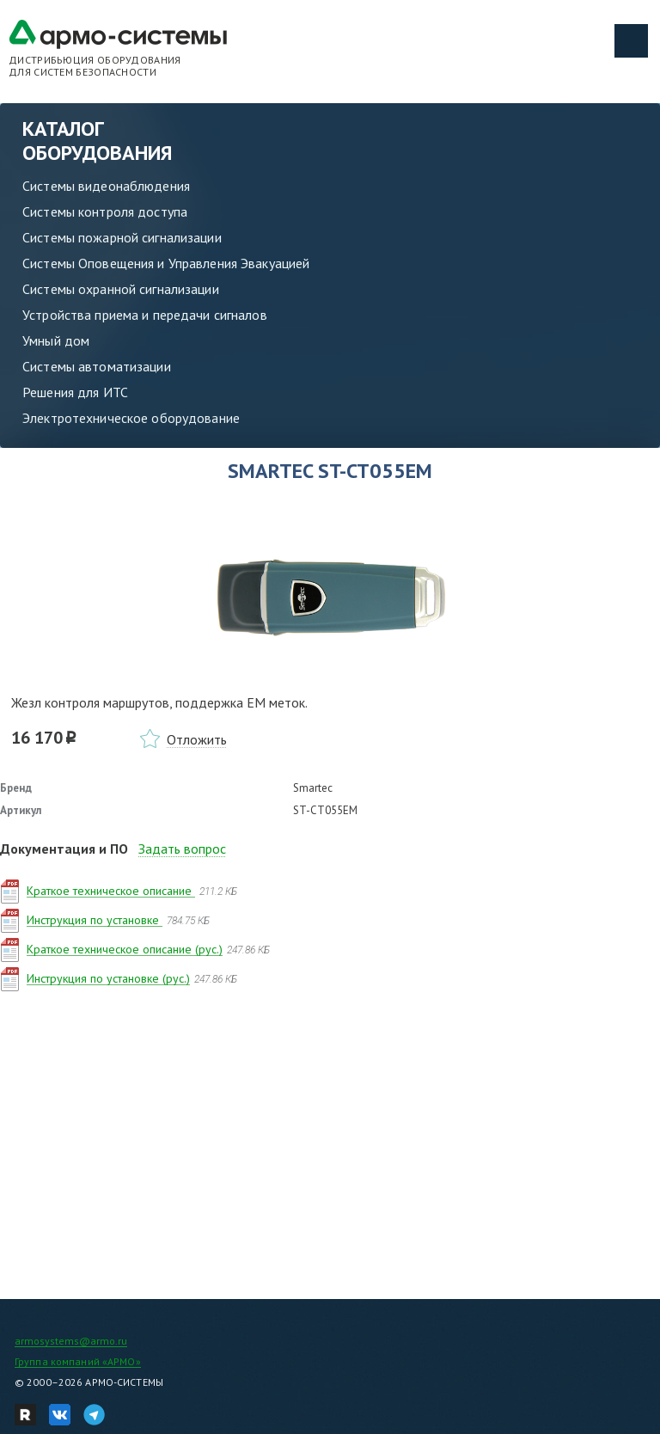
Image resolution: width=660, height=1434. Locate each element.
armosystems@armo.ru (71, 1340)
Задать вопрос (182, 848)
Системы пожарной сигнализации (122, 237)
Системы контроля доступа (104, 211)
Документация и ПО (64, 848)
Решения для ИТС (75, 392)
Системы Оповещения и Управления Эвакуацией (165, 263)
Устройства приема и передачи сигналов (144, 314)
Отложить (197, 739)
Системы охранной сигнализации (120, 288)
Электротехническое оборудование (131, 417)
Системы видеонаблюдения (106, 185)
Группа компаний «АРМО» (78, 1361)
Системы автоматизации (96, 366)
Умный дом (55, 340)
